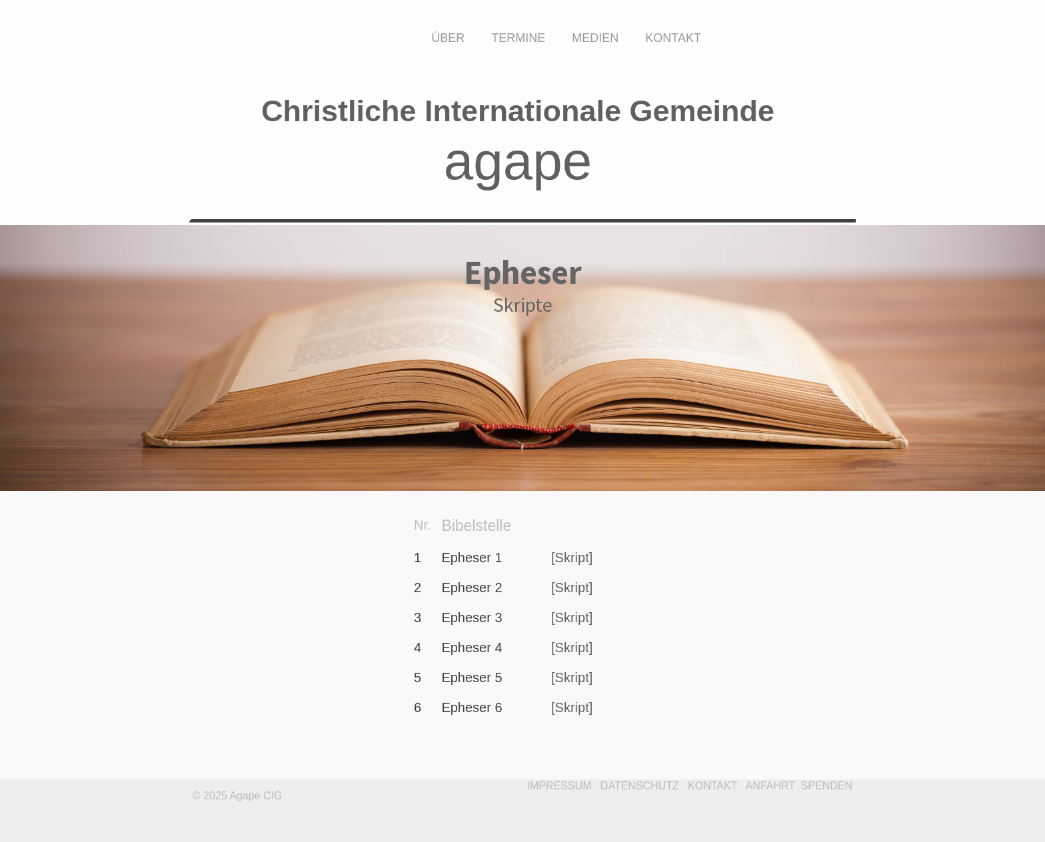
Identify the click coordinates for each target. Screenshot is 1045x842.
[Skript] (571, 557)
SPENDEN (826, 785)
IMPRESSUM (559, 785)
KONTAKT (712, 785)
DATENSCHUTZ (639, 785)
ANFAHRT (770, 785)
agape (518, 161)
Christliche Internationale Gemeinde (517, 111)
